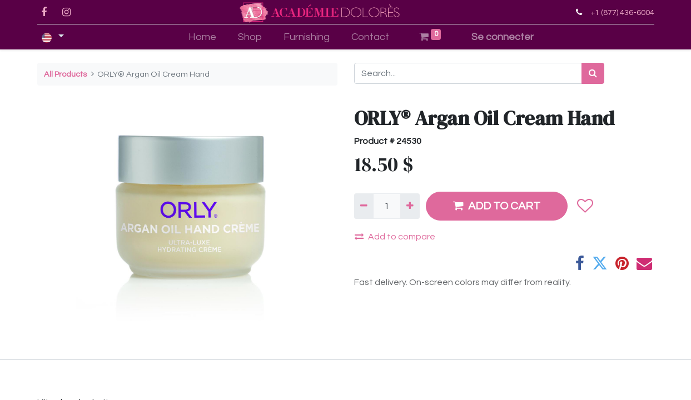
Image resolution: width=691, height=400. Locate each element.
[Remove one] (364, 206)
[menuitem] (202, 36)
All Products (65, 74)
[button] (585, 206)
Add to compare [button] (395, 236)
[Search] (592, 73)
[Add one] (410, 206)
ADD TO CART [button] (496, 206)
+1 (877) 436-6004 (622, 12)
